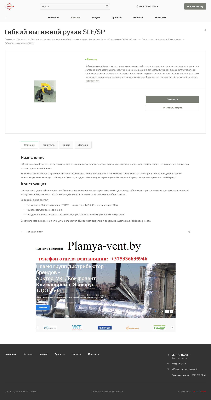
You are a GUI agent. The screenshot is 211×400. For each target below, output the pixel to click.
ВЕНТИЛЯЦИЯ (147, 6)
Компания (10, 354)
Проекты (60, 354)
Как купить (49, 144)
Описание (29, 144)
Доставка (83, 144)
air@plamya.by (179, 363)
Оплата (66, 144)
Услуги (43, 354)
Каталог (28, 354)
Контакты (93, 354)
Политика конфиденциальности (107, 391)
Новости (76, 354)
